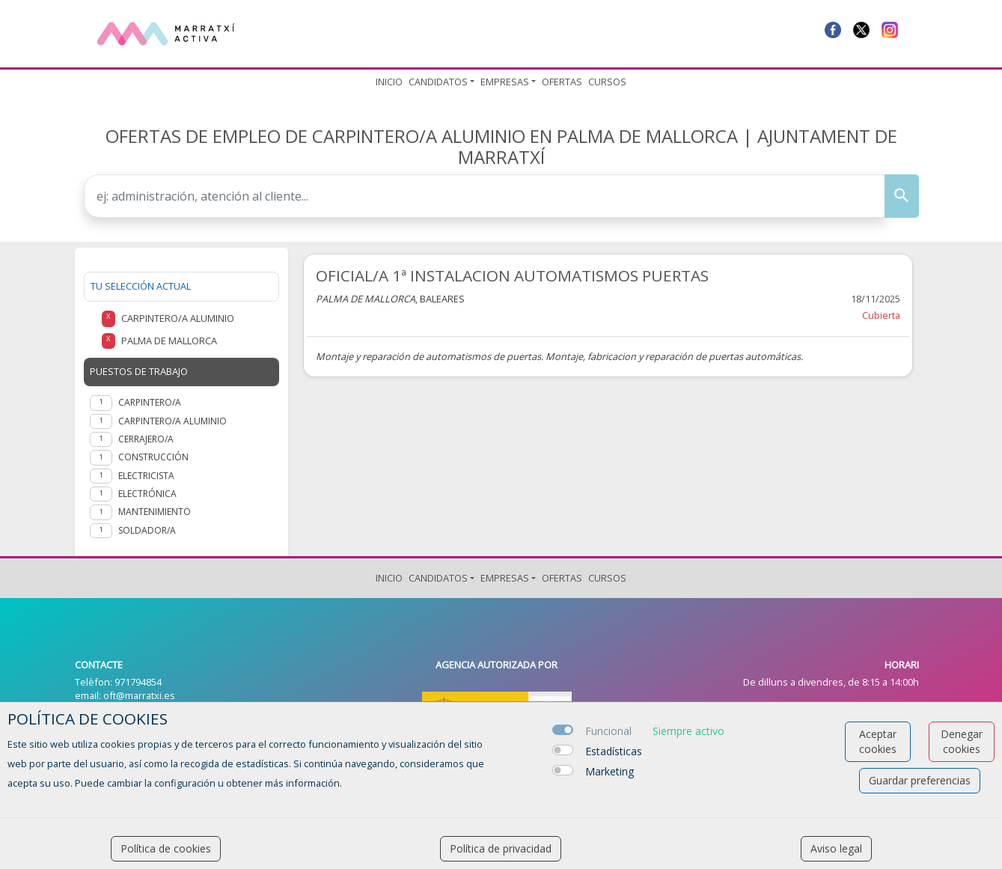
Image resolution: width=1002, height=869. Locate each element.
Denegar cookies (962, 741)
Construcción (153, 457)
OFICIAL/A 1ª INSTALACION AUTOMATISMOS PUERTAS (512, 275)
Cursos (607, 81)
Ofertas (562, 81)
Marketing (609, 771)
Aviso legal (836, 848)
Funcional (608, 731)
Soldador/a (147, 530)
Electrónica (147, 493)
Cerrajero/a (146, 439)
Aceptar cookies (877, 741)
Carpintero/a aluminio (172, 421)
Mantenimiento (154, 511)
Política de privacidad (501, 848)
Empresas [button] (504, 81)
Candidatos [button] (438, 81)
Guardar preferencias (920, 780)
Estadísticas (613, 751)
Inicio (389, 81)
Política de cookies (165, 848)
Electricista (146, 475)
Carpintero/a (149, 402)
